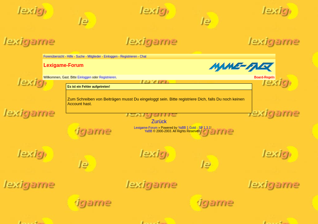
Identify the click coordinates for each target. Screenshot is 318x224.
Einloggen (84, 77)
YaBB (148, 131)
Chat (143, 56)
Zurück (159, 121)
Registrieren (107, 77)
